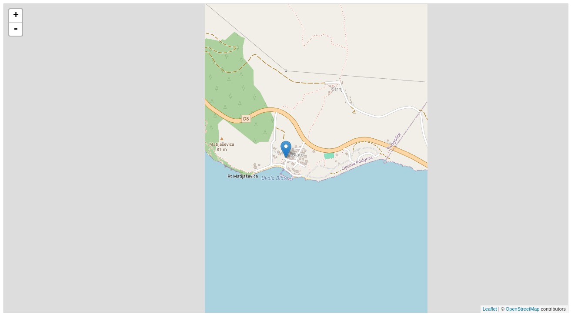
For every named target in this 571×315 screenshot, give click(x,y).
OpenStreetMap (523, 309)
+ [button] (16, 15)
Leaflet (490, 309)
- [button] (16, 29)
